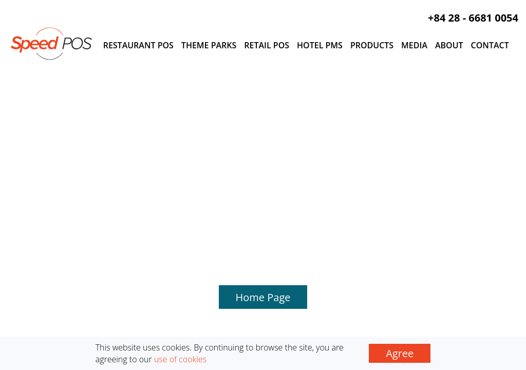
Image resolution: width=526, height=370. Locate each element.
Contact (490, 45)
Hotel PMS (320, 45)
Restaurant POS (138, 45)
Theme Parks (208, 45)
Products (371, 45)
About (449, 45)
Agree (400, 353)
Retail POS (266, 45)
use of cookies (180, 359)
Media (414, 45)
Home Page (263, 148)
